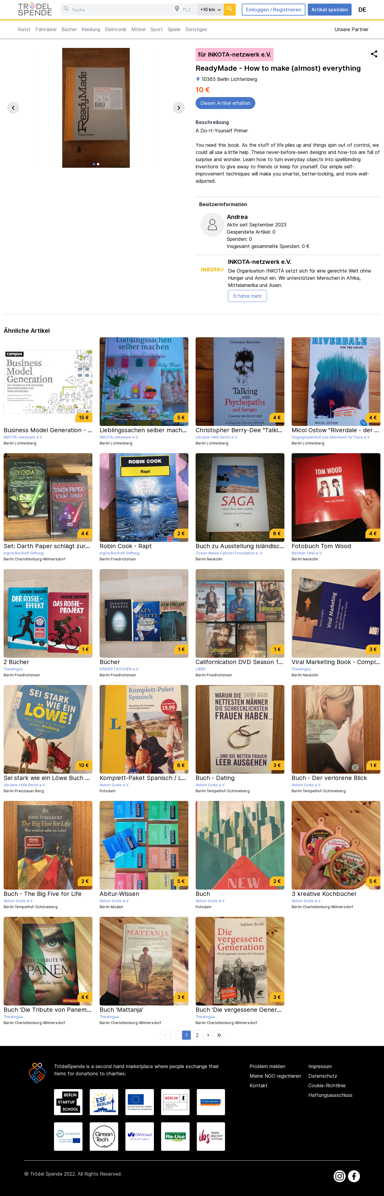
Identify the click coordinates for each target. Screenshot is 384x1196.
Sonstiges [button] (196, 29)
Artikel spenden (329, 10)
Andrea (237, 216)
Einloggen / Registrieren (273, 10)
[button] (186, 1035)
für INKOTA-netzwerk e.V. (234, 54)
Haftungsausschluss (330, 1095)
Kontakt (259, 1085)
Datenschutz (322, 1076)
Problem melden (267, 1066)
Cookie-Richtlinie (327, 1085)
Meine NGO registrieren (275, 1076)
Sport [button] (156, 29)
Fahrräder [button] (46, 29)
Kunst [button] (24, 29)
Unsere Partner (351, 29)
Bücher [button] (69, 29)
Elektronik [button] (116, 29)
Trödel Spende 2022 (52, 1174)
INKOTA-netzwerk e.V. (259, 261)
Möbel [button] (138, 29)
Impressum (320, 1066)
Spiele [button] (174, 29)
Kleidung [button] (91, 29)
